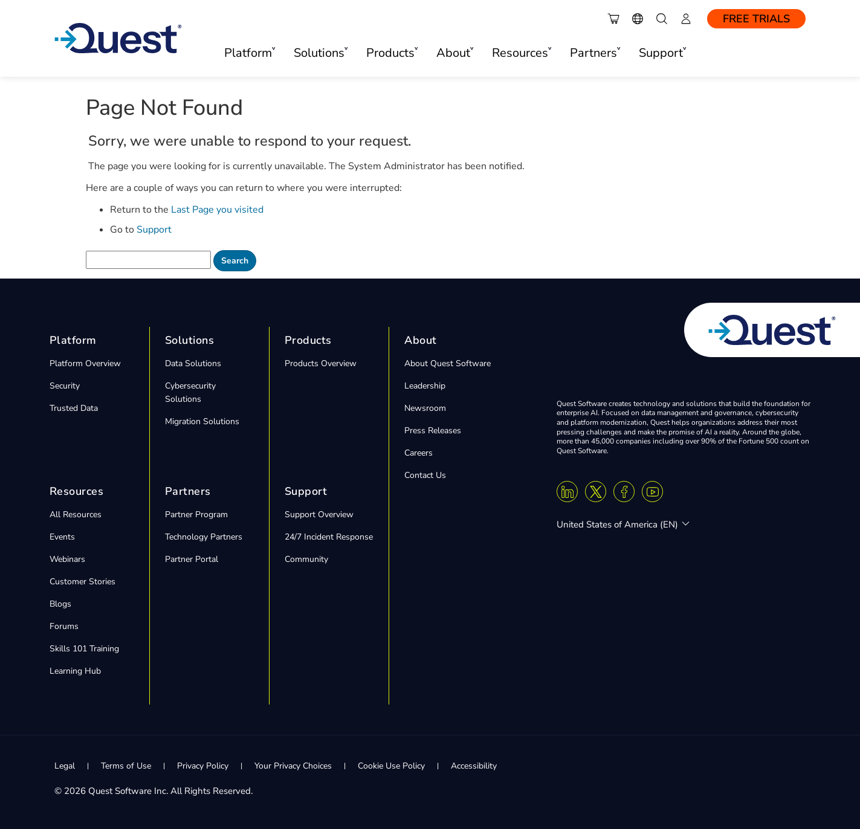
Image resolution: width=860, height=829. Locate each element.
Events (62, 537)
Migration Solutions (202, 421)
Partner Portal (191, 559)
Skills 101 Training (84, 648)
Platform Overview (85, 363)
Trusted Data (74, 408)
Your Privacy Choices (293, 766)
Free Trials (756, 18)
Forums (64, 626)
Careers (418, 453)
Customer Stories (82, 581)
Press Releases (432, 430)
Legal (64, 766)
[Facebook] (624, 491)
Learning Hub (75, 671)
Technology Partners (203, 537)
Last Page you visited (217, 209)
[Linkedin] (567, 491)
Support (154, 229)
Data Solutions (193, 363)
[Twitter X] (595, 491)
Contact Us (425, 475)
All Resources (76, 514)
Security (65, 386)
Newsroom (425, 408)
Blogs (60, 604)
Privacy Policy (202, 766)
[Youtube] (652, 491)
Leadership (424, 386)
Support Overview (319, 514)
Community (306, 559)
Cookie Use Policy (391, 766)
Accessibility (474, 766)
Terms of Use (126, 766)
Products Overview (321, 363)
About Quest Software (447, 363)
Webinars (67, 559)
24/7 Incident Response (329, 537)
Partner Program (196, 514)
